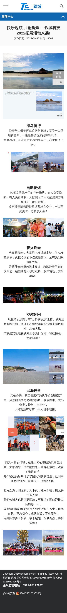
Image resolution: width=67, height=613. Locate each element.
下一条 (58, 82)
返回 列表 (58, 75)
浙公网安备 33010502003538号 (22, 593)
